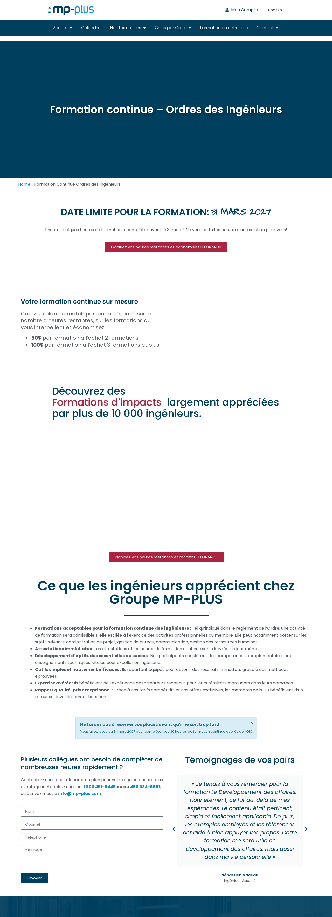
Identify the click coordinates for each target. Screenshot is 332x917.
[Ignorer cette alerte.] (252, 723)
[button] (173, 829)
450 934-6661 (145, 787)
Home (24, 184)
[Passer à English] (275, 10)
